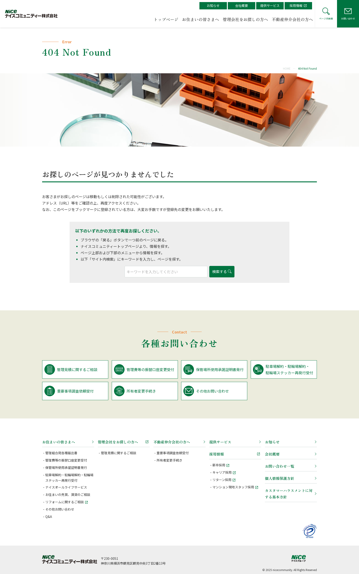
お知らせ (213, 5)
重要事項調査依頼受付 (173, 453)
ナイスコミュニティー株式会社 (69, 559)
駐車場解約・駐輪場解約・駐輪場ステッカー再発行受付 (69, 478)
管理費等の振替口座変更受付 (66, 460)
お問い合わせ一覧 (279, 466)
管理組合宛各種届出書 (61, 453)
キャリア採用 (222, 472)
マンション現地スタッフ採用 (233, 487)
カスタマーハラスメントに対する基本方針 (289, 494)
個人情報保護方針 (279, 478)
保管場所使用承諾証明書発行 (66, 467)
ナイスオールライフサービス (66, 487)
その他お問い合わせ (59, 509)
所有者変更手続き (169, 460)
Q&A (48, 516)
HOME (287, 68)
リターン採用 (221, 479)
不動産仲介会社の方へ (292, 19)
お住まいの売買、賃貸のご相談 (67, 494)
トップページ (166, 19)
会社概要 (241, 5)
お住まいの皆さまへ (200, 19)
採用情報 (296, 5)
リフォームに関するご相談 (64, 502)
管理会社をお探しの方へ (245, 19)
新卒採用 (218, 465)
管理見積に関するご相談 (118, 453)
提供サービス (270, 5)
